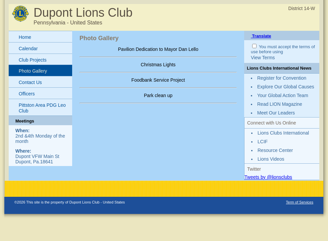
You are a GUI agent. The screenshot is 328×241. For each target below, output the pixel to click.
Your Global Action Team (282, 95)
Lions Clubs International (283, 133)
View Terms (263, 57)
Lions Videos (271, 159)
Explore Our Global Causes (285, 86)
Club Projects (32, 60)
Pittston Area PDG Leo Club (42, 107)
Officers (27, 93)
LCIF (263, 141)
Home (25, 37)
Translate (261, 35)
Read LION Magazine (279, 104)
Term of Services (299, 202)
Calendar (28, 48)
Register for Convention (281, 78)
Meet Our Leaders (276, 112)
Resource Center (275, 150)
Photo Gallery (33, 71)
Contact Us (30, 82)
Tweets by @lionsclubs (268, 177)
